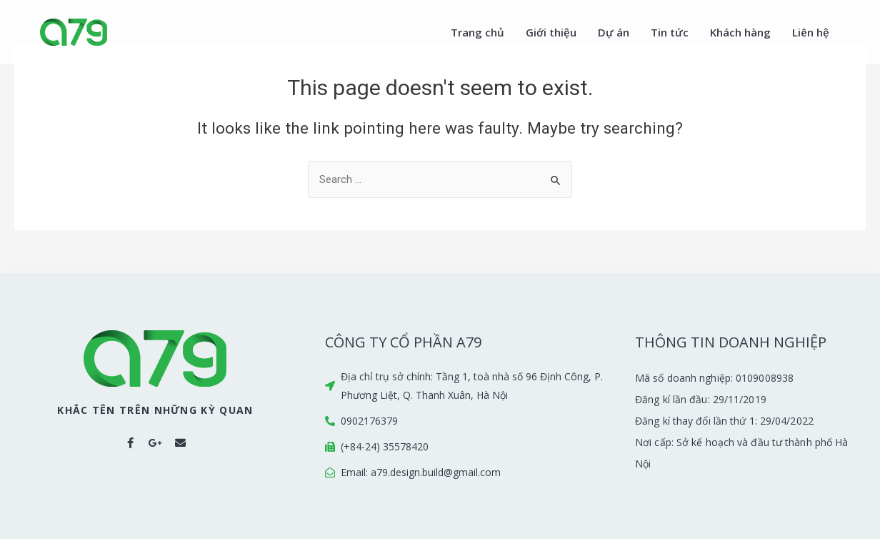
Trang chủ (477, 32)
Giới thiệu (551, 32)
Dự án (613, 32)
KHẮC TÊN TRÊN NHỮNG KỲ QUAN (155, 410)
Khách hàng (740, 32)
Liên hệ (810, 32)
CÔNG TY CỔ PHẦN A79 (403, 342)
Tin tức (670, 32)
